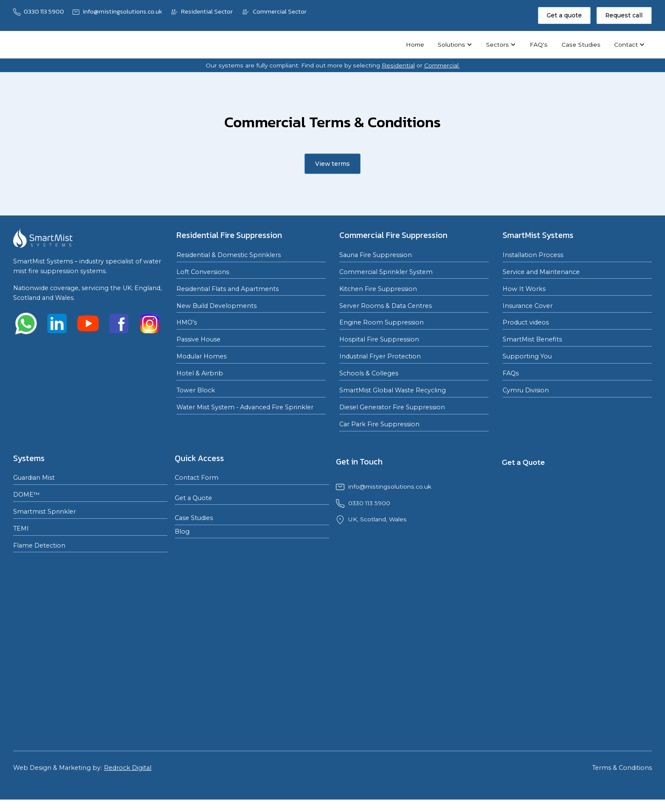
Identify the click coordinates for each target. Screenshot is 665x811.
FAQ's (539, 44)
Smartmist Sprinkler (44, 511)
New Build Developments (216, 306)
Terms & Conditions (622, 768)
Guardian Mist (34, 477)
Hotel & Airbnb (199, 373)
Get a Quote (193, 498)
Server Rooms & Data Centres (385, 306)
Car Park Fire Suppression (379, 424)
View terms (332, 163)
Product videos (526, 322)
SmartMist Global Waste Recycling (392, 390)
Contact (626, 44)
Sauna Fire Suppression (375, 255)
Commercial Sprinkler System (386, 272)
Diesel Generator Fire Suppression (392, 407)
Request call (624, 15)
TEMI (21, 528)
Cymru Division (526, 390)
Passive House (198, 339)
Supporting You (527, 356)
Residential (398, 65)
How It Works (524, 289)
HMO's (186, 322)
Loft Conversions (202, 272)
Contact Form (196, 477)
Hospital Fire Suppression (379, 339)
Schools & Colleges (368, 373)
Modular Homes (201, 356)
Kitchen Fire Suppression (378, 289)
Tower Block (195, 390)
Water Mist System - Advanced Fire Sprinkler (244, 407)
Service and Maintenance (541, 272)
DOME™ (26, 494)
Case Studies (581, 44)
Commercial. (442, 65)
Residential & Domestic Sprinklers (228, 255)
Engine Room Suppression (381, 322)
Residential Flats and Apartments (227, 289)
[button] (455, 44)
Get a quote (564, 15)
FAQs (511, 373)
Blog (182, 531)
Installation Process (533, 255)
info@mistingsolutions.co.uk (389, 486)
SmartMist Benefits (532, 339)
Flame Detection (39, 545)
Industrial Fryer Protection (380, 356)
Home (415, 44)
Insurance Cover (528, 306)
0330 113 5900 (369, 503)
